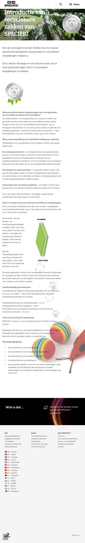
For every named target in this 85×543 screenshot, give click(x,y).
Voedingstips (9, 441)
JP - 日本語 (11, 483)
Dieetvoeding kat (11, 447)
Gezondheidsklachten (12, 436)
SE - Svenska (12, 457)
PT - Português (12, 475)
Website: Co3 (76, 535)
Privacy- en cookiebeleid (67, 441)
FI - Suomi (11, 478)
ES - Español (12, 473)
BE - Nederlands (13, 468)
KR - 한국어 (11, 489)
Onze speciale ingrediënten (68, 439)
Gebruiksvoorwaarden (66, 444)
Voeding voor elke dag (13, 444)
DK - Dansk (11, 454)
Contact (60, 447)
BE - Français (12, 470)
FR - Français (12, 465)
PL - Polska (11, 481)
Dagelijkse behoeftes (12, 439)
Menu (74, 4)
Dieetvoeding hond (38, 447)
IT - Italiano (11, 486)
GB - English (12, 452)
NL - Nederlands (13, 462)
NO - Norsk (11, 460)
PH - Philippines (13, 491)
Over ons (61, 436)
